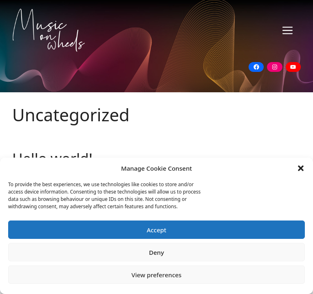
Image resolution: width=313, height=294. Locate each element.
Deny (156, 252)
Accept (156, 230)
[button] (301, 168)
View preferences (157, 275)
